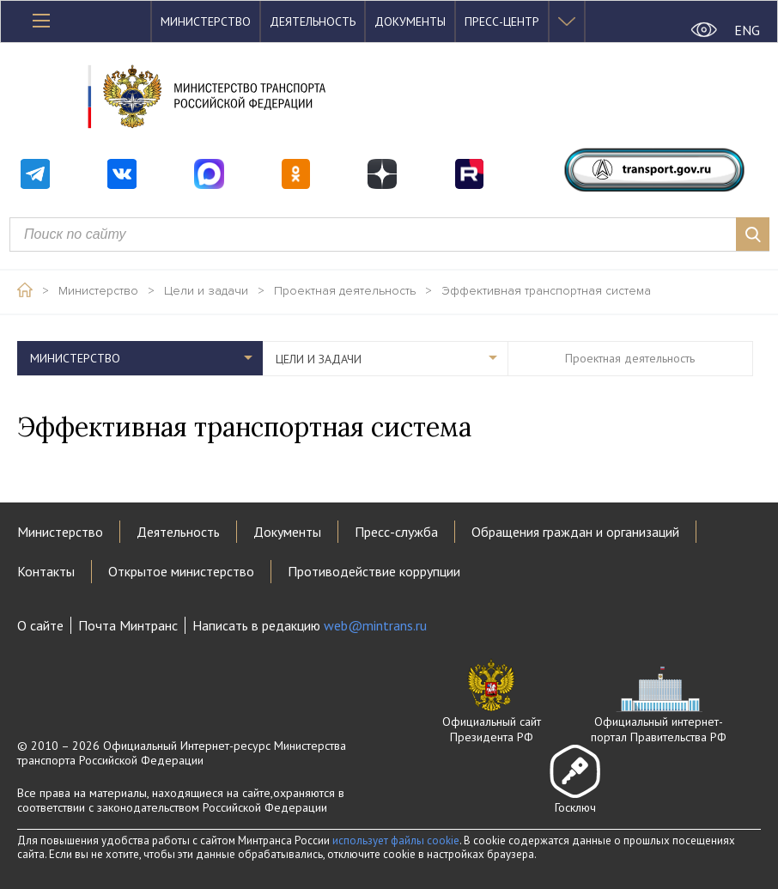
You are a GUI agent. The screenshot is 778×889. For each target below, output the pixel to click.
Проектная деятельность (345, 291)
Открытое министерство (181, 571)
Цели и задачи (206, 291)
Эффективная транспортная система (546, 291)
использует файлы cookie (395, 840)
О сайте (40, 625)
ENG (747, 30)
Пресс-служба (396, 531)
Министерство (206, 21)
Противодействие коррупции (374, 571)
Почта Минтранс (128, 625)
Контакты (46, 571)
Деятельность (313, 21)
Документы (410, 21)
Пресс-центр (502, 21)
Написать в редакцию (309, 625)
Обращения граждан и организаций (575, 531)
